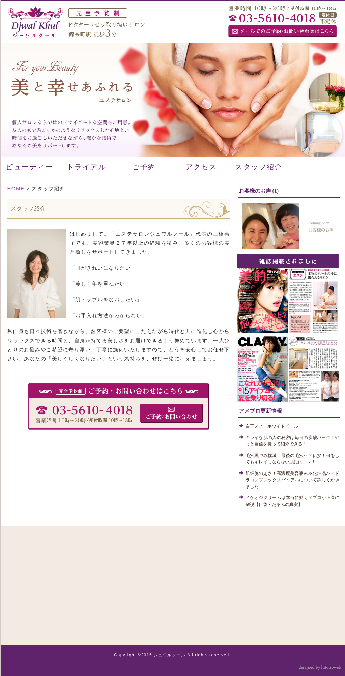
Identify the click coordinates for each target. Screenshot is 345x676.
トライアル (87, 167)
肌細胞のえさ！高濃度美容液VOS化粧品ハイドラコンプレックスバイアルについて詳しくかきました (293, 480)
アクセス (201, 167)
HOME (16, 188)
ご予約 (143, 167)
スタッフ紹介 (258, 167)
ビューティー (29, 167)
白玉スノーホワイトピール (274, 426)
